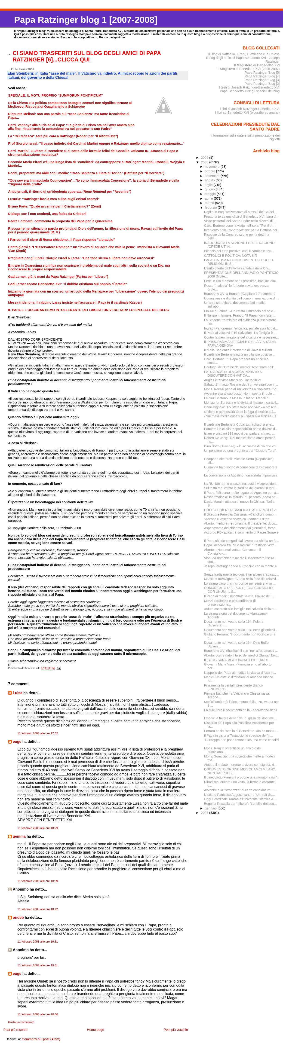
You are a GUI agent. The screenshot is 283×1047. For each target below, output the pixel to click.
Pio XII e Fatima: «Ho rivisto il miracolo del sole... (240, 311)
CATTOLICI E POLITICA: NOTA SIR (230, 255)
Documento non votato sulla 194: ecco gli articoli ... (241, 630)
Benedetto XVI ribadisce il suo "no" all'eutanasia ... (241, 651)
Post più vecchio (176, 1030)
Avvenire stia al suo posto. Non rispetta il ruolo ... (240, 393)
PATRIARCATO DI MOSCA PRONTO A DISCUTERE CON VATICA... (233, 373)
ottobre (210, 171)
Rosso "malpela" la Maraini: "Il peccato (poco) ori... (241, 497)
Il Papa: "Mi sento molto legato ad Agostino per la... (241, 493)
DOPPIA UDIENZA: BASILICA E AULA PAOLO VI (240, 510)
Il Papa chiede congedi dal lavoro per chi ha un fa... (241, 541)
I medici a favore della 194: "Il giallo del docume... (240, 718)
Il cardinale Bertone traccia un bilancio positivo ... (240, 354)
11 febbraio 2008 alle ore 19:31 (37, 941)
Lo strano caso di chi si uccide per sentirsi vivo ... (240, 583)
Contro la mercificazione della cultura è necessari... (241, 337)
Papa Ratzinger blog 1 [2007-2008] (85, 20)
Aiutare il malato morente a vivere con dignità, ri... (240, 764)
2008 (205, 162)
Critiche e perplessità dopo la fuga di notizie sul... (240, 412)
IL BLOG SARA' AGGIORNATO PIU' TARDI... (237, 660)
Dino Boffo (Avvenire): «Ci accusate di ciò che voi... (241, 446)
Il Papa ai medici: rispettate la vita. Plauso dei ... (239, 596)
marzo (210, 203)
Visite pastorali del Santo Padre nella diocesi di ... (240, 221)
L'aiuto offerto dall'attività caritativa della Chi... (237, 268)
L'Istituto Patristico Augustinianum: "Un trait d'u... (239, 795)
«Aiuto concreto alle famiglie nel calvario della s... (240, 609)
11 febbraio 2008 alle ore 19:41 (37, 965)
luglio (209, 185)
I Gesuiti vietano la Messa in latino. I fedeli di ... (238, 398)
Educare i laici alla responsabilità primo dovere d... (241, 429)
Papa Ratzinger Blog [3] (262, 80)
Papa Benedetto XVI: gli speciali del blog (250, 91)
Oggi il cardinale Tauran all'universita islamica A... (240, 799)
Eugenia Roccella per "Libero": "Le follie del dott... (240, 804)
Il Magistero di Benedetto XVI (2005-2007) (249, 69)
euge (17, 742)
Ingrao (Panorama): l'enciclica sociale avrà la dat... (241, 328)
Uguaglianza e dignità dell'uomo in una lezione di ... (241, 298)
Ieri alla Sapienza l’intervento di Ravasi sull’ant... (239, 350)
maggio (211, 194)
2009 (205, 157)
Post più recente (15, 1030)
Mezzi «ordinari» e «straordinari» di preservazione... (230, 602)
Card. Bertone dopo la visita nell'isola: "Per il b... (239, 225)
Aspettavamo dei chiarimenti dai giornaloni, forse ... (241, 528)
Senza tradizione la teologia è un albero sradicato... (241, 574)
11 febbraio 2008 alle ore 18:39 (37, 881)
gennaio (211, 808)
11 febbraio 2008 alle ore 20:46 (37, 1014)
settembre (213, 176)
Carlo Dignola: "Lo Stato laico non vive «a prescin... (241, 407)
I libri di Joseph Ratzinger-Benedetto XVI (250, 109)
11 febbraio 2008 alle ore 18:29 (37, 828)
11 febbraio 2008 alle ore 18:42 (37, 909)
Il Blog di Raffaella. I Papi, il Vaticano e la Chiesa (244, 54)
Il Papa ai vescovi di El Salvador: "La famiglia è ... (240, 333)
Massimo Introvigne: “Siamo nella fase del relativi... (241, 579)
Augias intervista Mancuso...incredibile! (232, 380)
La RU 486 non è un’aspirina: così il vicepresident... (241, 483)
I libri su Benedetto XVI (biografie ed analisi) (247, 112)
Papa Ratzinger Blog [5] (262, 72)
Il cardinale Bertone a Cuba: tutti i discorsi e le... (239, 424)
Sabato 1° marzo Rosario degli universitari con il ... (241, 384)
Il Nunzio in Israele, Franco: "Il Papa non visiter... (239, 315)
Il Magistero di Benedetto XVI (257, 65)
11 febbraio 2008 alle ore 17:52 (37, 733)
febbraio (211, 207)
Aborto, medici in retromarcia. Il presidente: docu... (241, 523)
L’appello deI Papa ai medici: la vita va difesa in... (240, 673)
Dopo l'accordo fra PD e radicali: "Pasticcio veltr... (240, 545)
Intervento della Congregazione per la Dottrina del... (242, 230)
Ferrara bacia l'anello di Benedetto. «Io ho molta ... (241, 731)
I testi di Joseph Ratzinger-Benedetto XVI (249, 87)
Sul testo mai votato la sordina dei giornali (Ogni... (240, 488)
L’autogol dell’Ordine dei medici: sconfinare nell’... (240, 367)
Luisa (17, 693)
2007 (205, 813)
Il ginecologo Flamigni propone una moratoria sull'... (242, 777)
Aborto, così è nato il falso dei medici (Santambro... (241, 655)
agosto (210, 180)
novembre (213, 166)
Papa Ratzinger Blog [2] (262, 83)
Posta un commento (21, 1022)
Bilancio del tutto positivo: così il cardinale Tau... (239, 251)
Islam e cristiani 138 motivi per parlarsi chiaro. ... (239, 433)
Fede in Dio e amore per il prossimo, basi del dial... (241, 281)
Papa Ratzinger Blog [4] (262, 76)
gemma (19, 836)
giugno (210, 189)
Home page (95, 1030)
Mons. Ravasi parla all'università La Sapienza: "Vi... (241, 389)
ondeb (18, 917)
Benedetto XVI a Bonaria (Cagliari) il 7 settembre (240, 294)
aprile (209, 198)
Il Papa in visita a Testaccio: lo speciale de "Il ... (238, 735)
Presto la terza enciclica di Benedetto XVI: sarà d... (241, 216)
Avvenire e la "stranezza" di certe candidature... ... (240, 790)
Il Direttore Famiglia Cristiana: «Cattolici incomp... (240, 514)
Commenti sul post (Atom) (41, 1039)
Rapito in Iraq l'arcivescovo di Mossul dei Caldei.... (241, 212)
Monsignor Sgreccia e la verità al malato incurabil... (241, 402)
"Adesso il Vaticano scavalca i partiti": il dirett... (238, 519)
